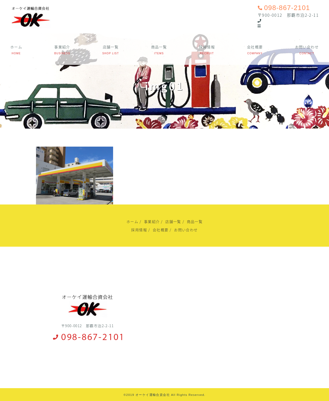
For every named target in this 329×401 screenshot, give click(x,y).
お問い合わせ (307, 46)
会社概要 (255, 46)
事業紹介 (62, 46)
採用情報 (207, 46)
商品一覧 (159, 46)
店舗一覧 (111, 46)
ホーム (16, 46)
